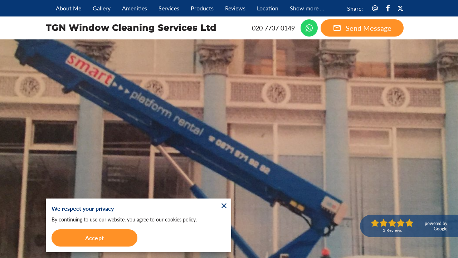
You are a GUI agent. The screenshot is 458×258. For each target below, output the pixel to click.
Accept (94, 237)
